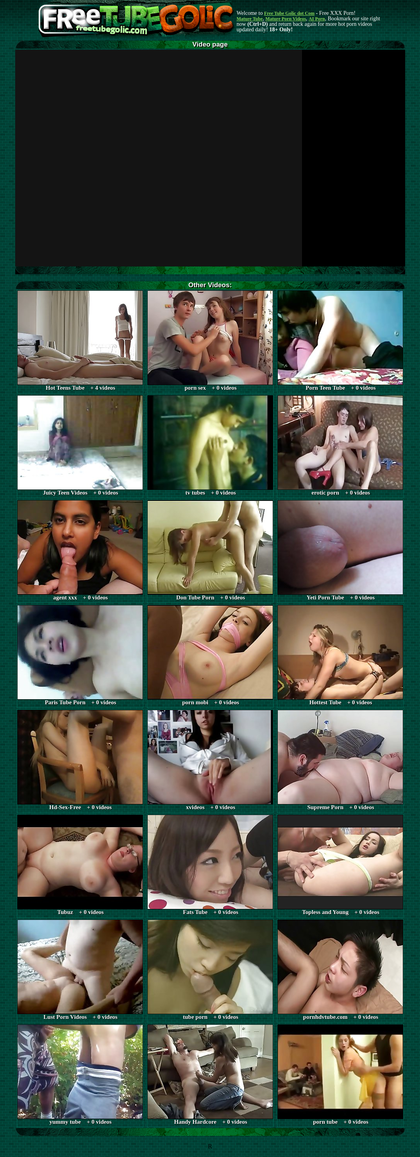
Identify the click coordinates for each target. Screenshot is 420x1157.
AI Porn (317, 19)
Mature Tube (250, 19)
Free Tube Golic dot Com (289, 13)
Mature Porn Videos (285, 19)
